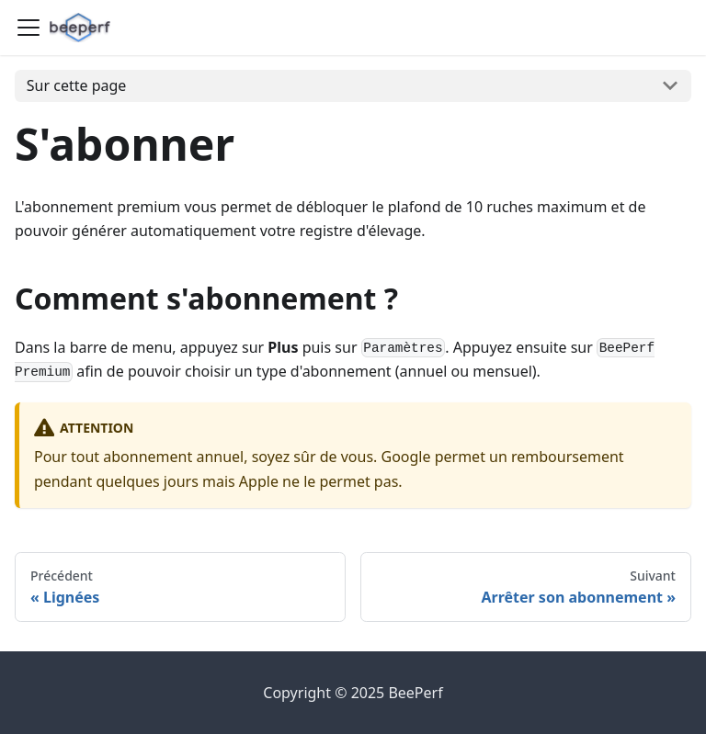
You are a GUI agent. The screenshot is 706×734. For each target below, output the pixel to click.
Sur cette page (77, 85)
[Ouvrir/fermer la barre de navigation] (28, 27)
